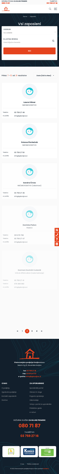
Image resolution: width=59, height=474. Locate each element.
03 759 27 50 (19, 160)
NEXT (41, 331)
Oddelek (7, 29)
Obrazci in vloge (36, 392)
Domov (25, 16)
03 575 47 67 (31, 373)
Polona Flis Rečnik (29, 150)
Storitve (5, 400)
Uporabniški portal (36, 388)
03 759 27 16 (31, 371)
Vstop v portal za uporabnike (40, 404)
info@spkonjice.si (33, 376)
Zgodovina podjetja (9, 392)
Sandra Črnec (29, 191)
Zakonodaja (34, 400)
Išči (29, 51)
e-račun (33, 412)
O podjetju (6, 388)
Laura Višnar (29, 107)
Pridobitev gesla (36, 408)
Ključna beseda (10, 39)
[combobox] (29, 32)
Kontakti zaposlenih (9, 396)
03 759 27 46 (19, 117)
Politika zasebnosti (33, 464)
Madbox (46, 468)
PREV (17, 331)
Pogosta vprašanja (37, 396)
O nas (22, 464)
